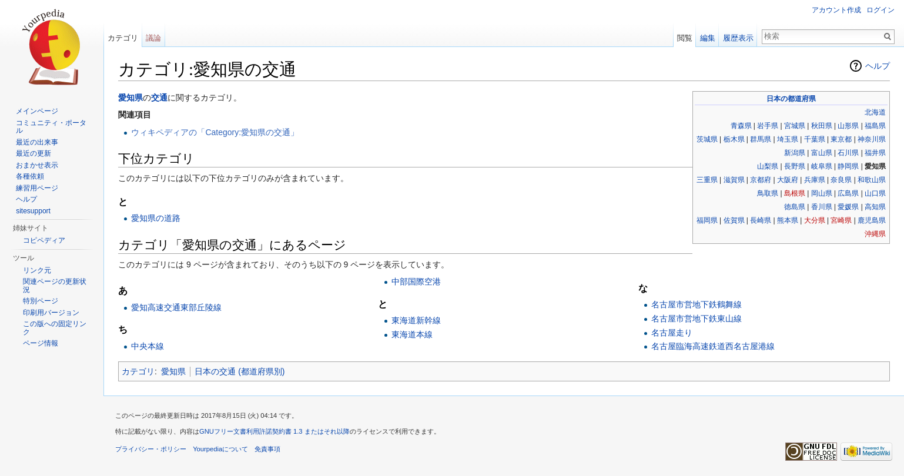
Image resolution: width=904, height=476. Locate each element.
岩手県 (767, 126)
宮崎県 (841, 220)
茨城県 (707, 139)
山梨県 (767, 166)
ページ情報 (40, 343)
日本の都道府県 (791, 99)
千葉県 (814, 139)
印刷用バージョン (51, 313)
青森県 (741, 126)
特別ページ (40, 301)
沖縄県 (875, 234)
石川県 (848, 153)
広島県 (848, 193)
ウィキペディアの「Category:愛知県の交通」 (215, 132)
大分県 (814, 220)
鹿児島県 (872, 220)
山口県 (875, 193)
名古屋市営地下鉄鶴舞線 (696, 304)
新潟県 (794, 153)
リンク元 (37, 270)
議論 (153, 37)
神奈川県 (872, 139)
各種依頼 (30, 176)
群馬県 (760, 139)
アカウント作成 (836, 10)
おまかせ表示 (37, 165)
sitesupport (33, 211)
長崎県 (760, 220)
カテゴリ (138, 371)
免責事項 (267, 448)
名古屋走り (671, 332)
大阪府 (787, 180)
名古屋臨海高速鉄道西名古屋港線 (713, 346)
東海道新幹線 (416, 320)
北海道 (875, 112)
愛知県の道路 (155, 218)
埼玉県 (787, 139)
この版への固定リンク (54, 328)
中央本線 (147, 346)
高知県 (875, 207)
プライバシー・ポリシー (150, 448)
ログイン (880, 10)
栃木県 (734, 139)
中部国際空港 (416, 281)
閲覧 (684, 37)
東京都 (841, 139)
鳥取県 (767, 193)
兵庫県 (814, 180)
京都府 (760, 180)
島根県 (794, 193)
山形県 (848, 126)
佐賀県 (734, 220)
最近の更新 (33, 153)
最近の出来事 (37, 142)
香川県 (821, 207)
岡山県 (821, 193)
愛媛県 (848, 207)
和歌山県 (872, 180)
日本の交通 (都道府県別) (239, 371)
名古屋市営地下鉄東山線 (696, 318)
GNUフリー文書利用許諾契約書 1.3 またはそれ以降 (274, 431)
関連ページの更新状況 (54, 285)
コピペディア (44, 240)
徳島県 (794, 207)
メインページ (37, 111)
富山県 (821, 153)
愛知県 (130, 97)
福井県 (875, 153)
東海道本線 (412, 334)
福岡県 (707, 220)
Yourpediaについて (220, 448)
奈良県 (841, 180)
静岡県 (848, 166)
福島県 (875, 126)
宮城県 (794, 126)
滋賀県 (734, 180)
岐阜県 (821, 166)
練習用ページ (37, 188)
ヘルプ (877, 66)
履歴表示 (738, 37)
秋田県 (821, 126)
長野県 (794, 166)
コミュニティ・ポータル (51, 127)
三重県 (707, 180)
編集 (707, 37)
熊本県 (787, 220)
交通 (159, 97)
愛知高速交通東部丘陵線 (176, 307)
